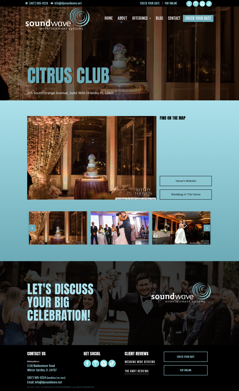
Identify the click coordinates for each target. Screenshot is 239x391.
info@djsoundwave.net (48, 382)
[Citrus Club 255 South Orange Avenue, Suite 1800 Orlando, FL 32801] (186, 148)
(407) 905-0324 (36, 377)
